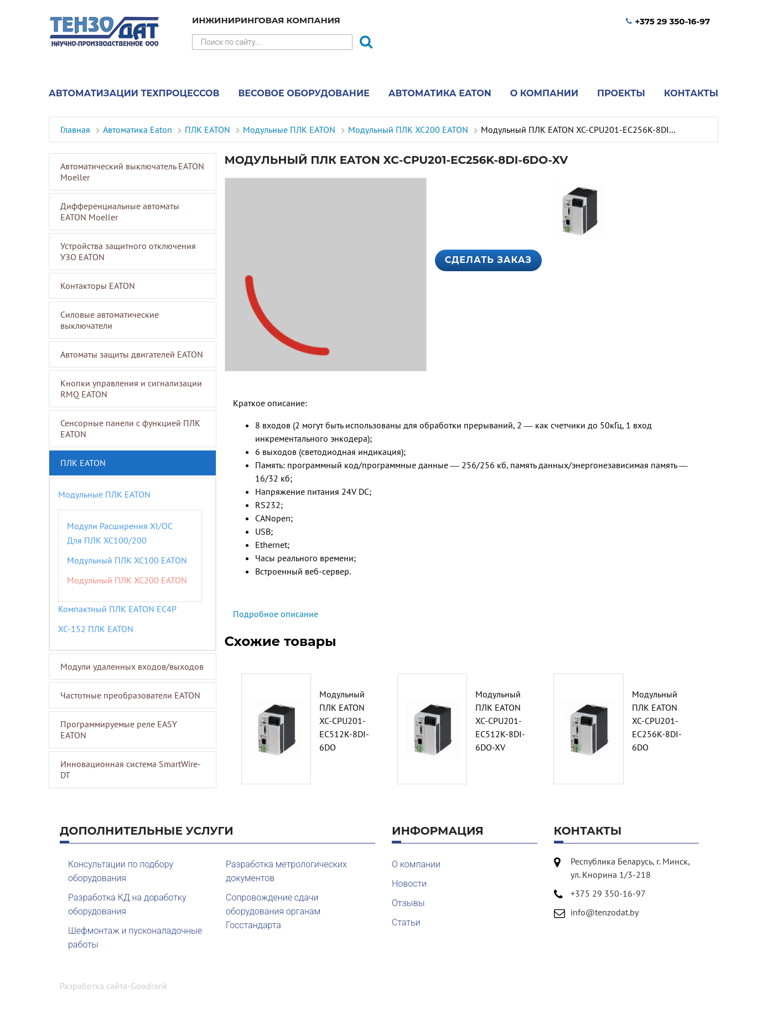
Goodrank (149, 985)
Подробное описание (275, 613)
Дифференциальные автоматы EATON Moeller (119, 211)
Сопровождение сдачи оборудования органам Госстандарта (273, 911)
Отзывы (408, 903)
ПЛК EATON (83, 462)
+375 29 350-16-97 (668, 21)
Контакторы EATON (97, 285)
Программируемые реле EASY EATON (118, 729)
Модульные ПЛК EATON (104, 494)
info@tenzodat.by (605, 912)
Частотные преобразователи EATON (130, 695)
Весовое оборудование (303, 93)
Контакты (691, 93)
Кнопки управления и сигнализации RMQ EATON (131, 388)
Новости (409, 883)
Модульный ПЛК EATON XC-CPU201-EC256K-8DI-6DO (657, 721)
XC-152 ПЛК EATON (95, 628)
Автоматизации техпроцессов (134, 93)
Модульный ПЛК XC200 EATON (127, 580)
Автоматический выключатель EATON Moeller (132, 172)
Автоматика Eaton (439, 93)
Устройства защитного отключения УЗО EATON (128, 251)
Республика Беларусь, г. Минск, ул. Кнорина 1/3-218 (630, 868)
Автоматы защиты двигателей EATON (131, 354)
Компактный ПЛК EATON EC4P (117, 608)
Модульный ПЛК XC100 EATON (127, 560)
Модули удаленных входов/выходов (132, 666)
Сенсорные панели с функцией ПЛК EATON (130, 428)
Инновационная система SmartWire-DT (130, 769)
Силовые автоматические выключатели (109, 320)
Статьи (406, 922)
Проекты (621, 93)
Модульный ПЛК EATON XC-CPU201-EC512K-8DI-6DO (344, 721)
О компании (544, 93)
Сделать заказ (488, 260)
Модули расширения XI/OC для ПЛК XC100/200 (119, 533)
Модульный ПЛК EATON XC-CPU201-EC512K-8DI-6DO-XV (500, 721)
